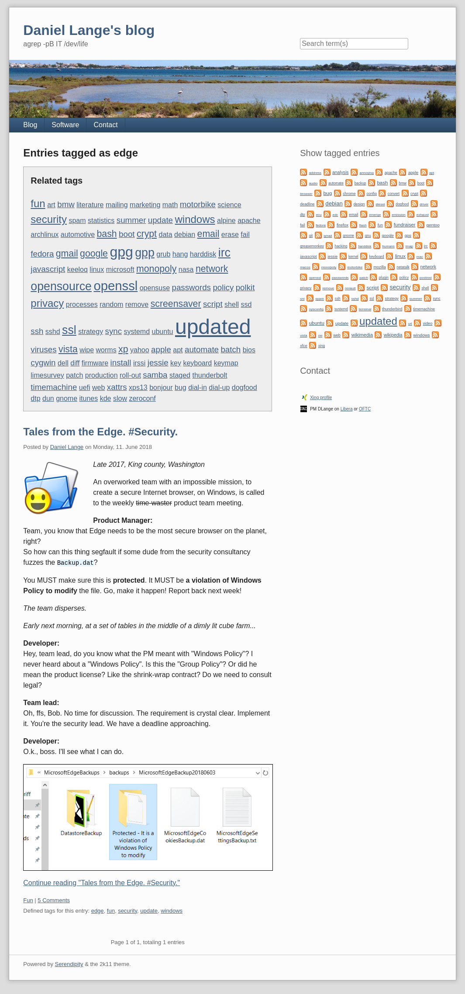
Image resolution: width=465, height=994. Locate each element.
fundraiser (405, 224)
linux (97, 269)
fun (38, 203)
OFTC (365, 409)
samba (155, 374)
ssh (37, 331)
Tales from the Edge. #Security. (100, 432)
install (120, 362)
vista (68, 349)
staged (179, 375)
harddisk (203, 254)
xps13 (138, 387)
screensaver (176, 304)
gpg (121, 252)
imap (409, 246)
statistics (101, 220)
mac (420, 257)
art (51, 205)
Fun (28, 900)
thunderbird (392, 309)
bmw (66, 204)
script (213, 304)
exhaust (423, 215)
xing (321, 346)
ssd (246, 304)
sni (302, 299)
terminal (365, 309)
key (175, 363)
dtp (35, 398)
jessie (158, 362)
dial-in (197, 387)
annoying (366, 173)
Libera (347, 409)
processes (82, 304)
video (427, 323)
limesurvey (47, 375)
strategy (90, 331)
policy (223, 287)
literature (89, 205)
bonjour (160, 387)
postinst (426, 278)
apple (161, 349)
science (229, 205)
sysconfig (316, 309)
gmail (67, 253)
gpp (145, 252)
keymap (226, 363)
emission (399, 215)
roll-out (130, 375)
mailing (117, 205)
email (208, 234)
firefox (342, 224)
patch (74, 375)
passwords (191, 287)
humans (388, 246)
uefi (84, 387)
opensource (61, 286)
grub (163, 254)
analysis (340, 172)
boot (126, 234)
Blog (30, 125)
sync (113, 331)
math (170, 205)
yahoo (139, 350)
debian (184, 234)
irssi (139, 363)
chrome (349, 193)
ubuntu (162, 331)
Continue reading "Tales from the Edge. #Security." (101, 882)
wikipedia (393, 335)
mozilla (379, 267)
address (315, 173)
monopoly (156, 269)
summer (131, 220)
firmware (95, 363)
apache (249, 220)
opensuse (155, 288)
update (160, 220)
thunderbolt (209, 375)
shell (231, 304)
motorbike (198, 204)
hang (180, 254)
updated (213, 326)
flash (363, 225)
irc (224, 252)
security (49, 219)
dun (48, 398)
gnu (368, 235)
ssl (69, 330)
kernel (353, 256)
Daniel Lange (67, 447)
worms (106, 350)
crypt (147, 234)
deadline (307, 204)
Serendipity (69, 963)
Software (65, 125)
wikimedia (362, 334)
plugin (384, 277)
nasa (186, 269)
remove (136, 304)
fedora (42, 253)
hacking (341, 246)
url (410, 324)
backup (360, 183)
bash (107, 234)
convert (394, 193)
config (371, 193)
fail (245, 234)
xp (123, 349)
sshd (52, 331)
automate (202, 349)
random (111, 304)
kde (105, 398)
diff (74, 363)
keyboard (197, 363)
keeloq (77, 269)
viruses (43, 349)
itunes (88, 398)
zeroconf (142, 398)
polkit (245, 287)
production (101, 375)
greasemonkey (312, 246)
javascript (48, 269)
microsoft (120, 269)
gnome (66, 398)
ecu (319, 215)
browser (306, 194)
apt (178, 350)
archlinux (45, 234)
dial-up (219, 387)
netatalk (403, 267)
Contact (105, 125)
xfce (303, 346)
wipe (86, 350)
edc (335, 215)
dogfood (244, 387)
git (311, 235)
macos (305, 267)
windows (195, 219)
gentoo (432, 224)
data (165, 234)
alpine (226, 220)
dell (63, 363)
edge (97, 910)
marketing (145, 205)
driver (424, 204)
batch (230, 349)
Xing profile (321, 397)
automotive (78, 234)
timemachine (54, 387)
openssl (115, 285)
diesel (380, 204)
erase (230, 234)
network (212, 269)
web (98, 387)
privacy (47, 303)
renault (350, 288)
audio (313, 183)
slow (120, 398)
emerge (375, 215)
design (359, 204)
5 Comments (54, 900)
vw (320, 335)
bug (180, 387)
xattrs (117, 387)
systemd (137, 331)
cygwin (43, 362)
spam (77, 220)
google (94, 253)
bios (249, 350)
